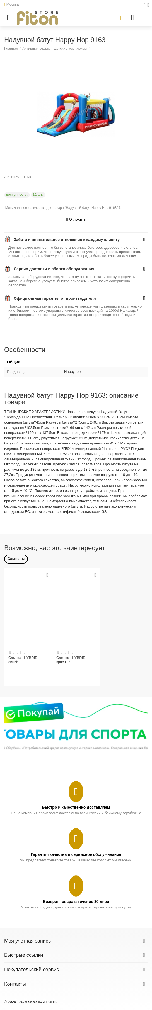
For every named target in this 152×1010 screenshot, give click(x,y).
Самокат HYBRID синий (23, 660)
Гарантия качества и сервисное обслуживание (76, 854)
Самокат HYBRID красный (71, 660)
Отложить (76, 219)
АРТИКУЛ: (12, 177)
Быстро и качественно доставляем (76, 807)
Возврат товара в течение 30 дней (76, 901)
